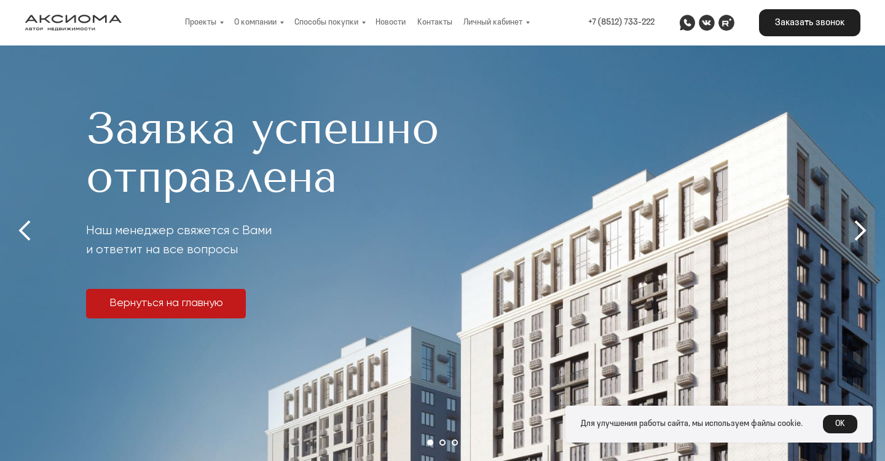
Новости (391, 22)
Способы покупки (326, 22)
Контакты (434, 22)
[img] (687, 23)
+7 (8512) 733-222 (621, 22)
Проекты (200, 22)
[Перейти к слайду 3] (455, 442)
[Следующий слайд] (860, 230)
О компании (255, 22)
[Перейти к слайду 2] (442, 442)
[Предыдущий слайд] (24, 230)
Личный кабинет (492, 22)
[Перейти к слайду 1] (430, 442)
